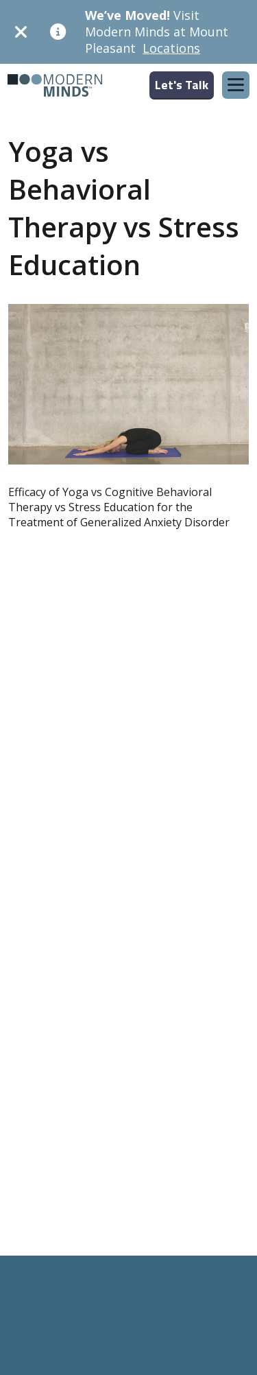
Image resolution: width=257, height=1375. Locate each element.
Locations (171, 48)
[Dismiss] (21, 32)
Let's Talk (181, 84)
